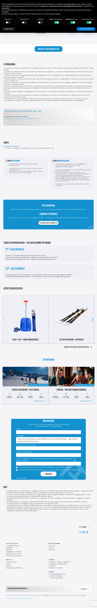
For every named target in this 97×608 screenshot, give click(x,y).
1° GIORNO (15, 249)
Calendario (9, 547)
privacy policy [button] (71, 4)
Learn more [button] (8, 29)
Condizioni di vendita (55, 568)
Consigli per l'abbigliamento (57, 564)
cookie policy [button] (6, 8)
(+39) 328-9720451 (55, 578)
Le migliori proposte (13, 545)
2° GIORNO (15, 268)
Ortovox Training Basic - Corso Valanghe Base (23, 118)
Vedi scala (72, 33)
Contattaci (52, 566)
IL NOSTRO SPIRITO (48, 223)
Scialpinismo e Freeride (14, 551)
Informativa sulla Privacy (14, 568)
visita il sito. (83, 595)
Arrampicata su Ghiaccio (14, 555)
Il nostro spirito (11, 562)
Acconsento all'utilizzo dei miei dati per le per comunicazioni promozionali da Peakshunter (49, 470)
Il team (8, 564)
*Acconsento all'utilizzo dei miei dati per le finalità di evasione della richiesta (44, 467)
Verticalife (46, 595)
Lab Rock (51, 549)
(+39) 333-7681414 (55, 576)
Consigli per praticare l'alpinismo (59, 562)
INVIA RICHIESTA (48, 48)
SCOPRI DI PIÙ (85, 589)
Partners (9, 566)
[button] (92, 319)
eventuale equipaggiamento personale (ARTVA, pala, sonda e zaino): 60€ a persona (73, 170)
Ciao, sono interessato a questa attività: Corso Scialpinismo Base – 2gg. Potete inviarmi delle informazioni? (48, 440)
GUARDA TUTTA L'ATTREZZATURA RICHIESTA (79, 347)
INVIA (48, 474)
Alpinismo (9, 549)
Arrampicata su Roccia (13, 553)
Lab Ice (51, 547)
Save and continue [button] (86, 29)
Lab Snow (51, 545)
